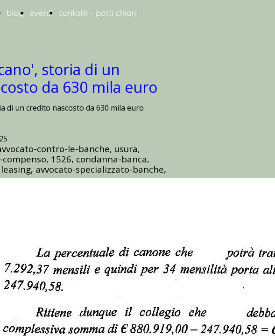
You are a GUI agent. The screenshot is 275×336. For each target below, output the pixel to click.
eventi (41, 12)
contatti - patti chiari (97, 12)
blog (15, 12)
